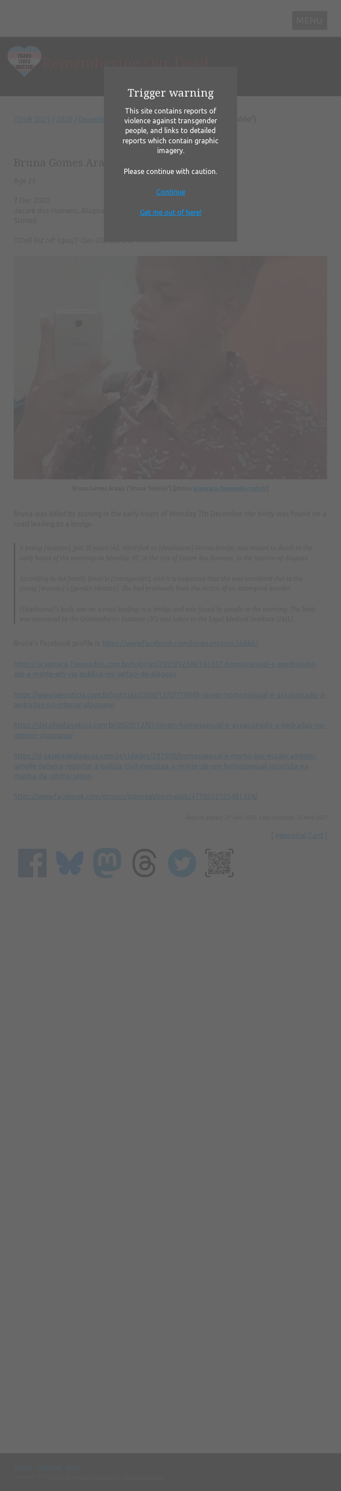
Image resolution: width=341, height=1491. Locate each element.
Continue (170, 192)
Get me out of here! (171, 212)
